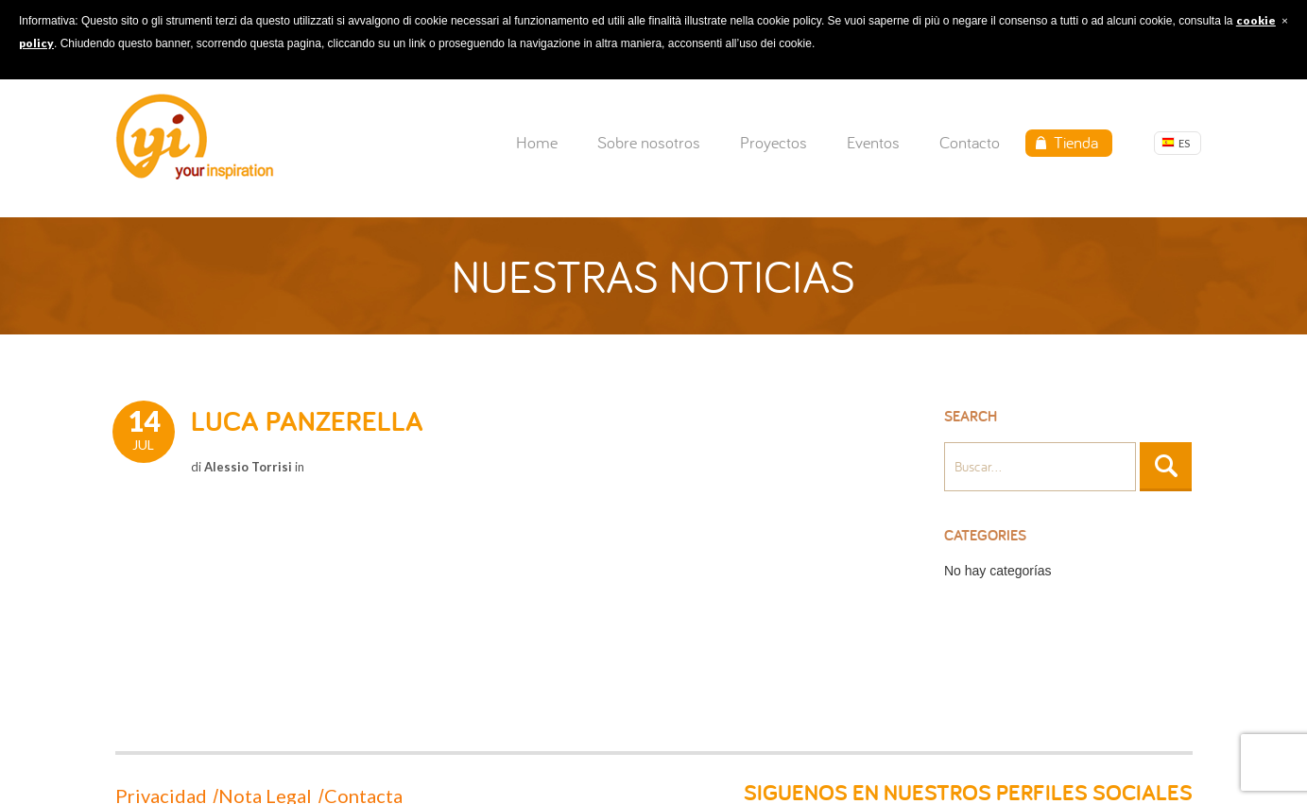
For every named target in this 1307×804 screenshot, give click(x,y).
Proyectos (773, 142)
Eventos (873, 142)
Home (537, 142)
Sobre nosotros (648, 142)
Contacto (969, 142)
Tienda (1076, 142)
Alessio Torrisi (248, 466)
